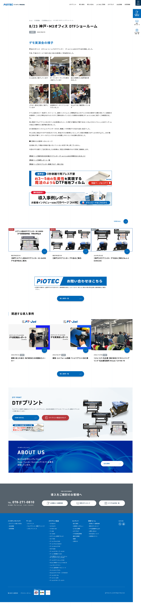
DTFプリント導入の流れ (15, 528)
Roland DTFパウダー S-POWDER (59, 577)
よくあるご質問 (100, 4)
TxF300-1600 (53, 533)
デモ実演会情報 (77, 538)
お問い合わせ (93, 536)
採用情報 (127, 4)
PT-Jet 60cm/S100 (55, 551)
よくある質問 (76, 533)
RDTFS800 (53, 553)
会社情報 (119, 4)
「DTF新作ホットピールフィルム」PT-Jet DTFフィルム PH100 (58, 562)
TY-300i (52, 536)
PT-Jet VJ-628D (54, 583)
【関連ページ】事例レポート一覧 (39, 160)
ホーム (30, 20)
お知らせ (75, 546)
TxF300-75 (53, 528)
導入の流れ (90, 4)
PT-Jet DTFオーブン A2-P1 (57, 585)
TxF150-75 (53, 531)
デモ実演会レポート (46, 20)
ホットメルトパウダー (55, 575)
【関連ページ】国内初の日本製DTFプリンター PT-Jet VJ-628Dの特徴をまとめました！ (57, 156)
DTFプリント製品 (54, 525)
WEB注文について (94, 538)
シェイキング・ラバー (55, 570)
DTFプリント (31, 528)
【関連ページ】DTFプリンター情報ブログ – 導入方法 (46, 164)
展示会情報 (76, 541)
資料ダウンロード (94, 531)
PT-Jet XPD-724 (54, 580)
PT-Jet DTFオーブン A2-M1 (57, 556)
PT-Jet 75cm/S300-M (56, 548)
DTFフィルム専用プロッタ (57, 541)
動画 (74, 543)
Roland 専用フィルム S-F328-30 (58, 567)
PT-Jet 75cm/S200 (55, 546)
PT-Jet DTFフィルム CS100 (57, 565)
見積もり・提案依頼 (94, 528)
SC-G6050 (52, 538)
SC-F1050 (52, 543)
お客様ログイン (93, 541)
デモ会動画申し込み (94, 533)
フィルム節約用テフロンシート (58, 572)
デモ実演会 (37, 20)
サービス (29, 525)
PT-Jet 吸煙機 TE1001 (56, 559)
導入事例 (81, 4)
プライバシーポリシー (26, 598)
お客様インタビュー (78, 531)
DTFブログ (111, 4)
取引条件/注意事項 (13, 598)
